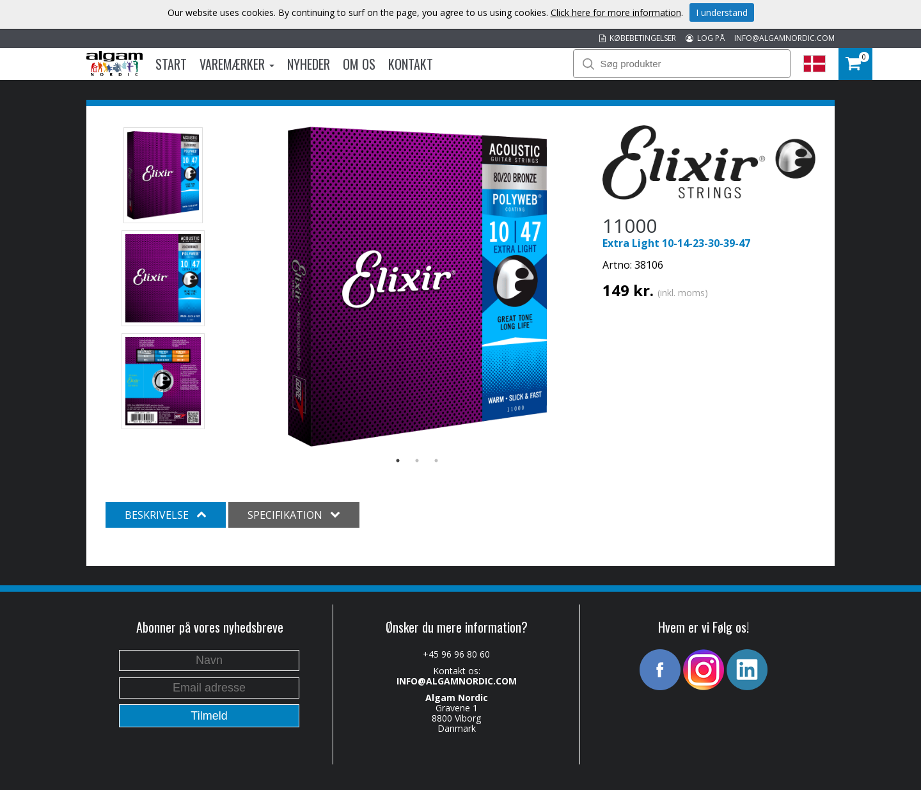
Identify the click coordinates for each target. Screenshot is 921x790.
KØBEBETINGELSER (637, 38)
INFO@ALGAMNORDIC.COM (784, 38)
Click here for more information (616, 12)
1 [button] (397, 460)
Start (171, 64)
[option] (417, 286)
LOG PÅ (705, 38)
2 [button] (417, 460)
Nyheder (308, 64)
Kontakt (410, 64)
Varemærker (237, 64)
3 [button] (436, 460)
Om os (359, 64)
